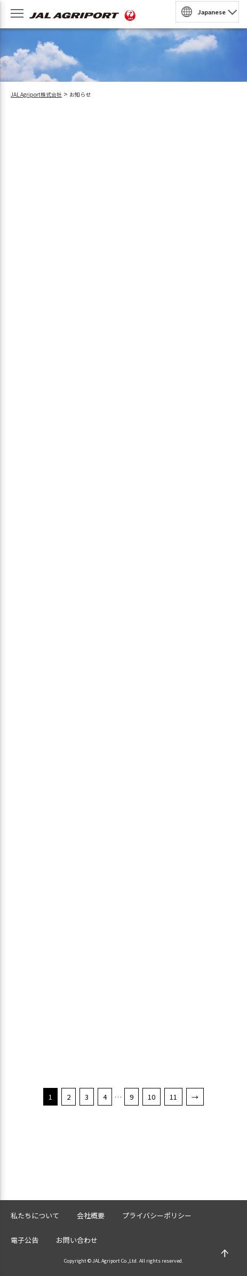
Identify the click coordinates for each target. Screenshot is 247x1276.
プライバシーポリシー (157, 1215)
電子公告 (24, 1240)
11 (173, 1097)
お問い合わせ (77, 1240)
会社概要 (91, 1215)
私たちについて (35, 1215)
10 (151, 1097)
